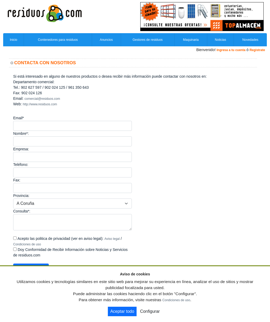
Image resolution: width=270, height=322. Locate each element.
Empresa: (21, 149)
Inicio (13, 40)
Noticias (220, 40)
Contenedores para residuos (58, 40)
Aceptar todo (122, 311)
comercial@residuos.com (42, 99)
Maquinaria (191, 40)
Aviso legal (112, 239)
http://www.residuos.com (40, 104)
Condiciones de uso (27, 244)
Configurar (150, 311)
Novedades (250, 40)
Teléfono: (20, 164)
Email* (18, 118)
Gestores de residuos (148, 40)
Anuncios (106, 40)
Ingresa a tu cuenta (230, 50)
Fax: (16, 180)
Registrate (257, 50)
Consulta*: (21, 211)
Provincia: (21, 196)
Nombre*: (21, 133)
